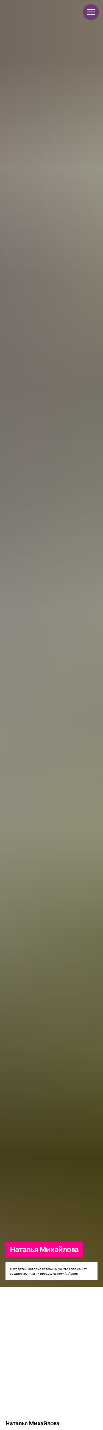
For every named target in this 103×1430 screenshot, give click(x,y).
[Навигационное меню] (91, 12)
